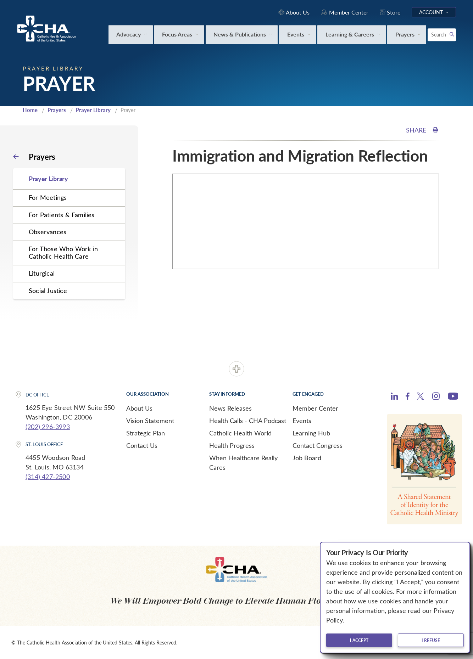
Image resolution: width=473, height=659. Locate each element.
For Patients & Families (62, 214)
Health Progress (232, 445)
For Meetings (48, 197)
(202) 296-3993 (48, 426)
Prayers (57, 109)
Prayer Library (93, 109)
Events (302, 420)
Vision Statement (150, 420)
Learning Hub (311, 433)
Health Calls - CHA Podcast (247, 420)
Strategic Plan (145, 433)
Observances (47, 231)
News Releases (230, 408)
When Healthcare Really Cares (243, 463)
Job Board (307, 458)
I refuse (431, 640)
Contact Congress (318, 445)
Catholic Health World (240, 433)
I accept (359, 640)
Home (30, 109)
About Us (139, 408)
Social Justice (48, 290)
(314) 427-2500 (48, 476)
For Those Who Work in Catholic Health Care (63, 252)
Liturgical (42, 273)
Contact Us (141, 445)
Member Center (315, 408)
